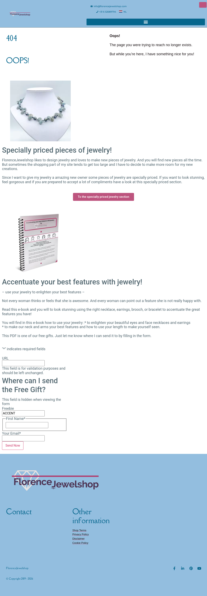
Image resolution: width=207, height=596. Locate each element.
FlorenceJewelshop (17, 568)
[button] (146, 22)
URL (5, 358)
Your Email (11, 433)
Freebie (8, 408)
